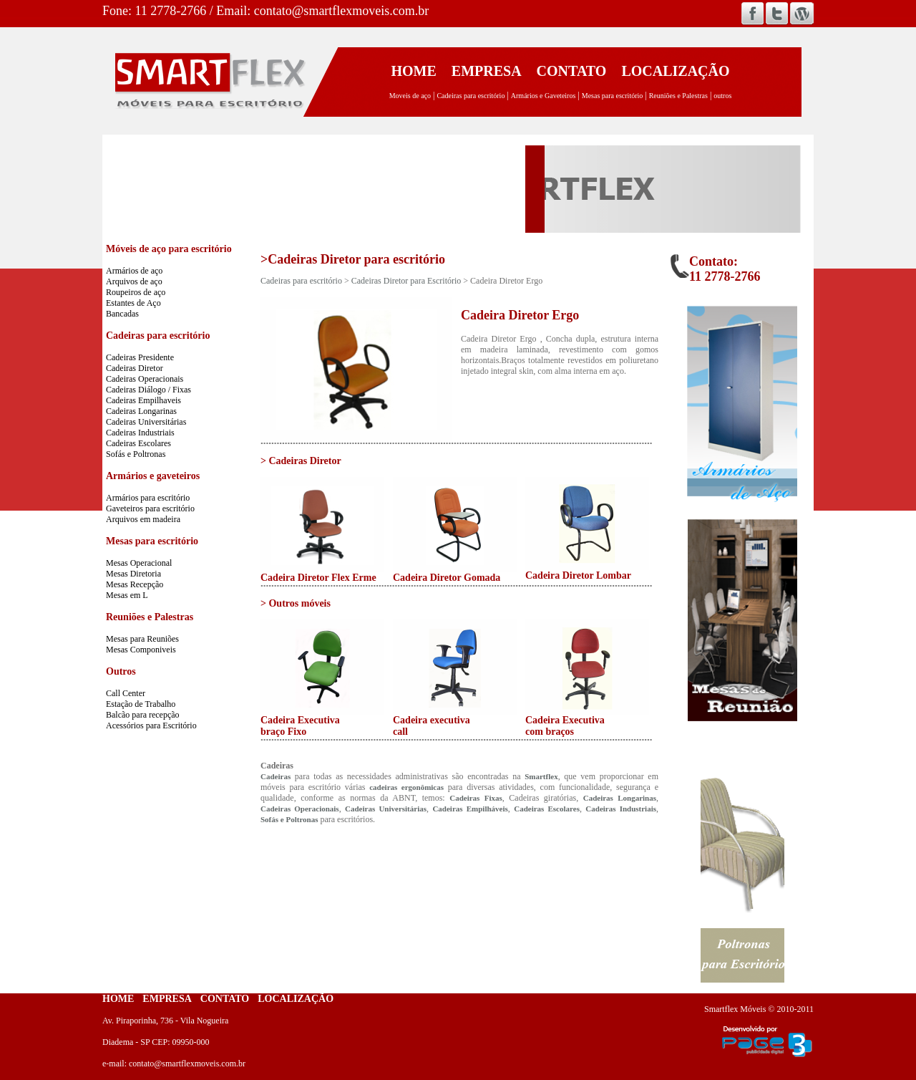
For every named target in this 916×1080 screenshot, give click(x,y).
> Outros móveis (295, 603)
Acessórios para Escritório (151, 725)
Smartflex (541, 776)
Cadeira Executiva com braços (565, 726)
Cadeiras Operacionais (144, 379)
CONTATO (572, 71)
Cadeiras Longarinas (141, 411)
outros (722, 96)
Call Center (125, 693)
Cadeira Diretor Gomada (446, 577)
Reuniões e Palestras (678, 96)
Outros (121, 671)
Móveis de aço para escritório (169, 249)
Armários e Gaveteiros (543, 96)
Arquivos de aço (134, 281)
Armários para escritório (148, 498)
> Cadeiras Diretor (300, 460)
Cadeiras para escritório (471, 96)
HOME (413, 71)
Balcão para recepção (143, 715)
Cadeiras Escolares (138, 443)
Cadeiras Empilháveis (469, 808)
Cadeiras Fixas (475, 798)
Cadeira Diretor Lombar (578, 575)
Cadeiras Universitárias (146, 422)
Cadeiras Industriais (140, 433)
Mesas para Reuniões (142, 639)
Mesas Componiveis (141, 650)
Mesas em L (127, 595)
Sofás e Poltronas (135, 454)
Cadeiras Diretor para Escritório (406, 281)
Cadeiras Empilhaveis (143, 400)
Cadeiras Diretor (134, 368)
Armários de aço (134, 271)
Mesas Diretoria (133, 574)
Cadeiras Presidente (140, 357)
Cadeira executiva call (431, 726)
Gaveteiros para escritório (150, 508)
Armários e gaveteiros (153, 476)
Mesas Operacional (139, 563)
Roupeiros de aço (135, 292)
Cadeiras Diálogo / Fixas (148, 390)
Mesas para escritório (612, 96)
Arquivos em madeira (143, 519)
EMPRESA (487, 71)
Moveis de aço (410, 96)
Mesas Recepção (134, 584)
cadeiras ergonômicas (406, 787)
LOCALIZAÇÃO (675, 71)
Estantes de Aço (133, 303)
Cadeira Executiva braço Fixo (300, 726)
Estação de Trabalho (140, 704)
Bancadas (122, 314)
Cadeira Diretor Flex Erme (318, 577)
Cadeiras (275, 776)
